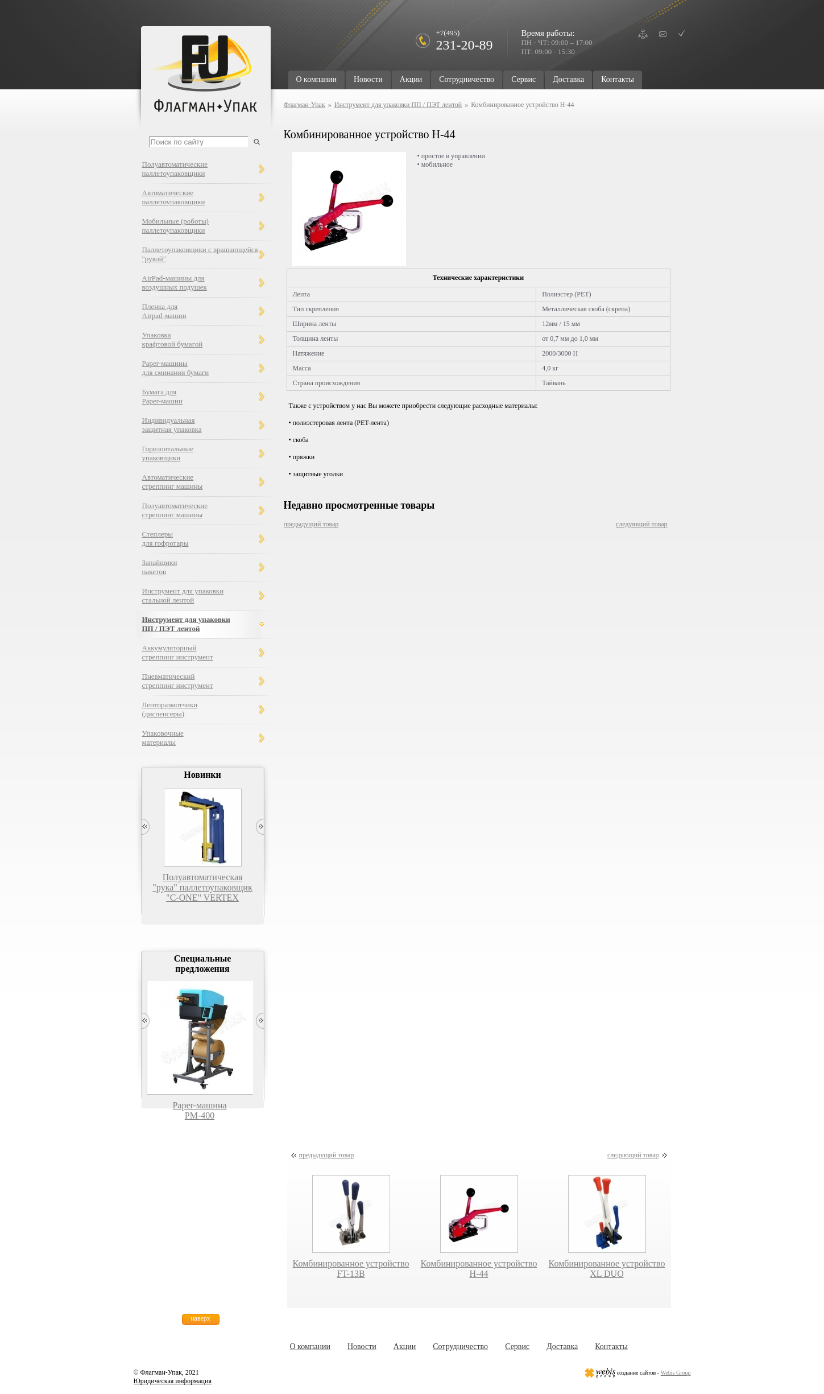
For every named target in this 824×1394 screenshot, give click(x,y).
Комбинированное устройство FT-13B (351, 1268)
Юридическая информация (173, 1381)
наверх (200, 1318)
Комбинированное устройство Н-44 (479, 1268)
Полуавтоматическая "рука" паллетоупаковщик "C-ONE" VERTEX (202, 887)
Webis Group (676, 1373)
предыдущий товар (311, 524)
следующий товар (642, 524)
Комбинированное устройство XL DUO (607, 1268)
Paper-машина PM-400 (199, 1110)
